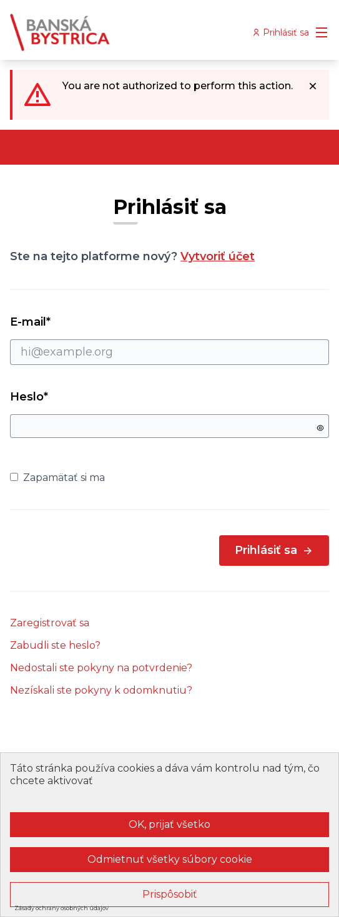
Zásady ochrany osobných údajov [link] (61, 908)
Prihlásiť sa (274, 550)
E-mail (169, 340)
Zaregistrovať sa (49, 623)
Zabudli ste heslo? (55, 645)
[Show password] (320, 428)
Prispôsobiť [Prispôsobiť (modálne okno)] (169, 894)
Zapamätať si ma (57, 477)
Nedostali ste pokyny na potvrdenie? (101, 668)
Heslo (29, 397)
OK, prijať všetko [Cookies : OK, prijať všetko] (169, 824)
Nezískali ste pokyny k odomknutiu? (101, 690)
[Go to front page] (128, 32)
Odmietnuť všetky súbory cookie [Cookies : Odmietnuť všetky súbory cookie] (169, 859)
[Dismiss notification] (313, 86)
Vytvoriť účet (217, 256)
